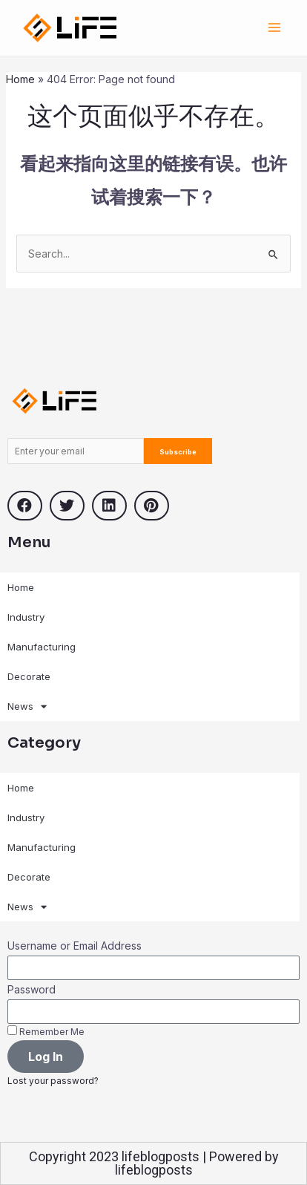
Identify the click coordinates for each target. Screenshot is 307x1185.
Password (31, 989)
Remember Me (46, 1031)
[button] (24, 505)
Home (20, 79)
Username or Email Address (74, 945)
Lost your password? (53, 1080)
